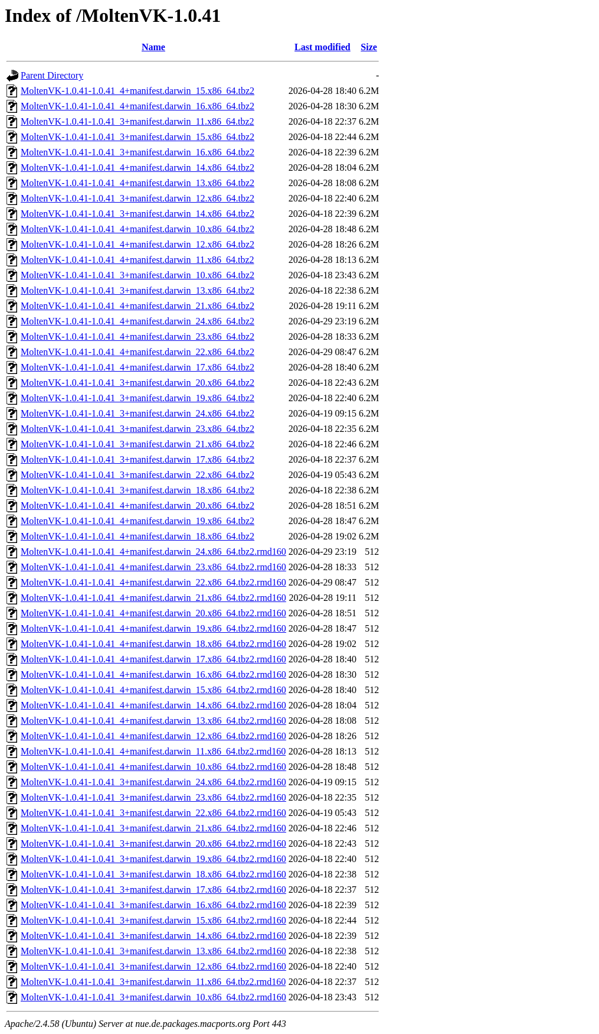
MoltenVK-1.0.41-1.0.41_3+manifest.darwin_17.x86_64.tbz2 (137, 459)
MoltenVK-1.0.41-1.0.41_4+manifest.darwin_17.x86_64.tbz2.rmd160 (153, 659)
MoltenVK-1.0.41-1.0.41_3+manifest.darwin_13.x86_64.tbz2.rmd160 (153, 951)
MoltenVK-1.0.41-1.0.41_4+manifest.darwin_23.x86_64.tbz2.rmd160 (153, 567)
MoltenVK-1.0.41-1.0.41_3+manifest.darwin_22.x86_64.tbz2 (137, 475)
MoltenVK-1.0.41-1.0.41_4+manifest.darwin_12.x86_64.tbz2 (137, 244)
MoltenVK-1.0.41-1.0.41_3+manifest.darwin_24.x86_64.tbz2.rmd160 (153, 782)
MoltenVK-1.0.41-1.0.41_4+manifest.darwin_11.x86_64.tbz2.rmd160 (153, 751)
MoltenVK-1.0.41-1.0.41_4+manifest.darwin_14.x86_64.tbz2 (137, 167)
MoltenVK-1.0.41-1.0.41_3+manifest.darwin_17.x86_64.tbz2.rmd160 (153, 890)
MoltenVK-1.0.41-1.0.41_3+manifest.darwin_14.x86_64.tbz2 (137, 214)
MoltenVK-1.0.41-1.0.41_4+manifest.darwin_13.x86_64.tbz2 (137, 183)
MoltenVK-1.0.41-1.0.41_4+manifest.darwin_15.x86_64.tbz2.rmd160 (153, 690)
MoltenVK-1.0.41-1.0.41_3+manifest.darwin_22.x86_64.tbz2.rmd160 (153, 813)
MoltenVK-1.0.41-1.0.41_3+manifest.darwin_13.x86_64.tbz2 (137, 290)
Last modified (322, 47)
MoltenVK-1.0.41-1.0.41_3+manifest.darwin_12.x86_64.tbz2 (137, 198)
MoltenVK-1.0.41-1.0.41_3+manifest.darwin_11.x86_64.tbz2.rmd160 (153, 982)
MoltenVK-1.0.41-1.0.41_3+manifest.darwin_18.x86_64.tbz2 (137, 490)
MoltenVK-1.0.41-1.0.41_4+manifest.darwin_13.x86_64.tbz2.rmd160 (153, 721)
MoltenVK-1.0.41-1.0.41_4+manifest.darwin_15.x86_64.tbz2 (137, 91)
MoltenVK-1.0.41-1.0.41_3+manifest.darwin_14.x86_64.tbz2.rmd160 (153, 936)
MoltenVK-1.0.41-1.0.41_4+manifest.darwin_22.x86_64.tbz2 (137, 352)
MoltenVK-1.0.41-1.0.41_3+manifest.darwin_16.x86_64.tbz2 (137, 152)
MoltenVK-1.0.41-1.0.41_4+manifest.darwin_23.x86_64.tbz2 (137, 336)
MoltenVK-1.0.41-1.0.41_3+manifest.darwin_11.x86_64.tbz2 (137, 121)
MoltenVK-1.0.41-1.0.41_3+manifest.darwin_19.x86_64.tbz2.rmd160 (153, 859)
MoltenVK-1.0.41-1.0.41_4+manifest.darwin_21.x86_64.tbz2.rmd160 (153, 598)
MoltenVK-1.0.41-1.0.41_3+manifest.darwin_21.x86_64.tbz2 (137, 444)
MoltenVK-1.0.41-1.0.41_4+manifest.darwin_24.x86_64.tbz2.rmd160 (153, 552)
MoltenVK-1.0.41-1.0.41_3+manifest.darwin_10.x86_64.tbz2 (137, 275)
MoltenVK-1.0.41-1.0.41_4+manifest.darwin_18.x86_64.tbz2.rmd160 (153, 644)
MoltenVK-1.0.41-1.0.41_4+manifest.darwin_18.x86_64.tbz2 (137, 536)
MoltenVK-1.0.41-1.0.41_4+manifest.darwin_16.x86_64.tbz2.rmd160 (153, 674)
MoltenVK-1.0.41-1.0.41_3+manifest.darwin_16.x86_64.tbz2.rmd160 (153, 905)
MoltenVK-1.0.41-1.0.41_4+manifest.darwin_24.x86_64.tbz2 (137, 321)
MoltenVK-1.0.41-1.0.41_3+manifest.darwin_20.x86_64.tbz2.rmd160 (153, 843)
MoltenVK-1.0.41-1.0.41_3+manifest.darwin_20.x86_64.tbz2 (137, 383)
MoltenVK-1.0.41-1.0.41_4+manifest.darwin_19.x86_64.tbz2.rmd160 (153, 628)
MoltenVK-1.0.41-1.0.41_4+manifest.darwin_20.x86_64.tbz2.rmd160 (153, 613)
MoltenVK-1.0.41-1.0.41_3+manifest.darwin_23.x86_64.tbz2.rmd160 (153, 797)
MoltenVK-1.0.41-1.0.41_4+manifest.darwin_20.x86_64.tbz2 (137, 505)
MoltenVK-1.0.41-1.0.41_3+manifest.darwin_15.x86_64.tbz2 (137, 137)
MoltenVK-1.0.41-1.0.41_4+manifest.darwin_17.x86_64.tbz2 (137, 367)
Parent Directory (52, 75)
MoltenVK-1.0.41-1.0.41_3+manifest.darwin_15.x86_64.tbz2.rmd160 (153, 920)
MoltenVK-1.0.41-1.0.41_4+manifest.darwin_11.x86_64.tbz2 (137, 260)
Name (153, 47)
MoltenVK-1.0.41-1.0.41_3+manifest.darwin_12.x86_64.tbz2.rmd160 (153, 966)
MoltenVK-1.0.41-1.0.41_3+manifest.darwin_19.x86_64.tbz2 (137, 398)
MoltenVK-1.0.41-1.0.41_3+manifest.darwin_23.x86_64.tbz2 (137, 429)
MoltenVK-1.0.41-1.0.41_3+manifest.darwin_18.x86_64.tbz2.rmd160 (153, 874)
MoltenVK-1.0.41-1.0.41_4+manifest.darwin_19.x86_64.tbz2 (137, 521)
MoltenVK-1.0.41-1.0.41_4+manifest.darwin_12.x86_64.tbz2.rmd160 (153, 736)
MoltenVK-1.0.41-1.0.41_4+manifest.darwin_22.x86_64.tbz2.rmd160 (153, 582)
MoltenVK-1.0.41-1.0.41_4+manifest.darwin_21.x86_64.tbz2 (137, 306)
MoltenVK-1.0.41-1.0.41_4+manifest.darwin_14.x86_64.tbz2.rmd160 (153, 705)
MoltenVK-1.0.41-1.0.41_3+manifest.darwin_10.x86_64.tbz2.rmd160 (153, 997)
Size (369, 47)
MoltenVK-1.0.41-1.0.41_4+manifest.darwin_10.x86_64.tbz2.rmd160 (153, 767)
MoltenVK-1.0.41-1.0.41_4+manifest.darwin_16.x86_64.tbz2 (137, 106)
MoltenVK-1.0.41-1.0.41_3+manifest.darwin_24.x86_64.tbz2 (137, 413)
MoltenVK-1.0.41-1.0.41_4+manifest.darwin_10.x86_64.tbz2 (137, 229)
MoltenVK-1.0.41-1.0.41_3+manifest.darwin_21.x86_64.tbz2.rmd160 (153, 828)
